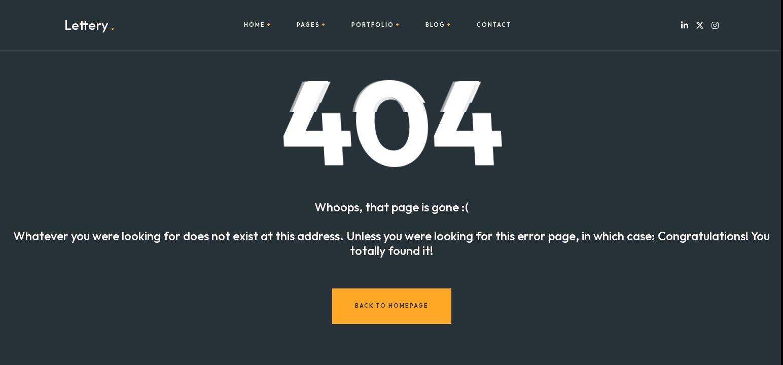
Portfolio (372, 25)
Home (254, 25)
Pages (308, 25)
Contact (494, 25)
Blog (435, 25)
